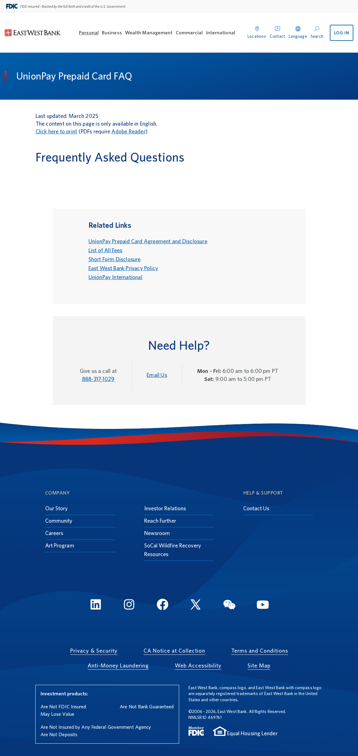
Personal (89, 33)
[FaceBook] (162, 605)
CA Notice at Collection (174, 650)
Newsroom (157, 533)
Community (59, 520)
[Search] (317, 31)
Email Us (157, 375)
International (220, 33)
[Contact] (277, 31)
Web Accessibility (198, 665)
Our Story (56, 508)
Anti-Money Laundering (118, 665)
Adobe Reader (128, 131)
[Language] (298, 31)
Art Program (59, 545)
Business (112, 33)
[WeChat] (229, 605)
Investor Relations (165, 508)
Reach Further (160, 520)
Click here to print (56, 131)
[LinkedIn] (95, 605)
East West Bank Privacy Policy (123, 268)
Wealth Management (149, 33)
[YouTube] (263, 605)
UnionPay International (115, 277)
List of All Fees (105, 250)
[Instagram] (129, 605)
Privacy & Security (94, 650)
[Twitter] (196, 605)
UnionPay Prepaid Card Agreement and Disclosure (147, 241)
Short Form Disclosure (114, 259)
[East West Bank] (33, 33)
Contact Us (256, 508)
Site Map (259, 665)
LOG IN (341, 32)
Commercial (189, 33)
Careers (54, 533)
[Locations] (257, 31)
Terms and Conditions (259, 650)
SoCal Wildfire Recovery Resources (172, 549)
